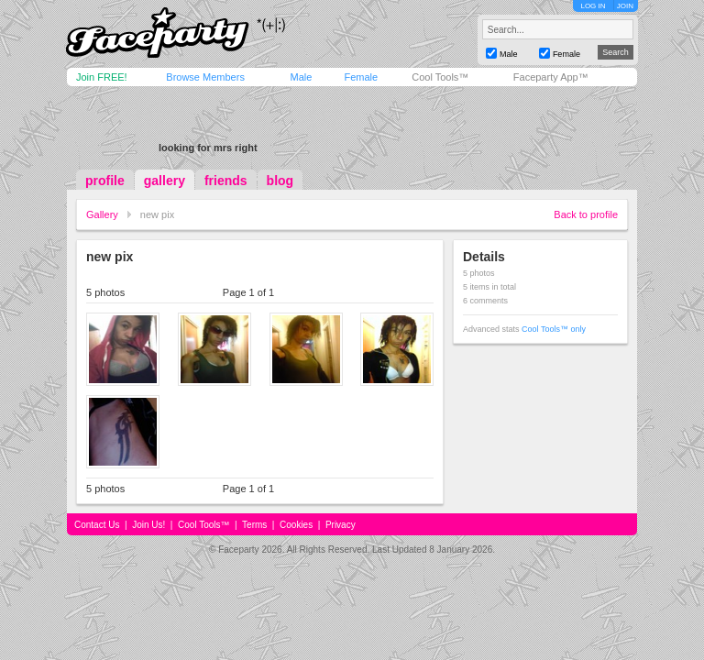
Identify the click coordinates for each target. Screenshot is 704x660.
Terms (254, 525)
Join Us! (148, 525)
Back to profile (586, 214)
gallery (164, 180)
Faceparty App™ (550, 77)
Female (361, 77)
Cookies (296, 525)
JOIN (625, 6)
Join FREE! (101, 77)
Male (301, 77)
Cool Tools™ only (554, 329)
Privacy (340, 525)
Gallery (102, 214)
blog (280, 180)
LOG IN (592, 6)
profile (105, 180)
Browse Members (205, 77)
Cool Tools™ (440, 77)
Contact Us (96, 525)
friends (226, 180)
